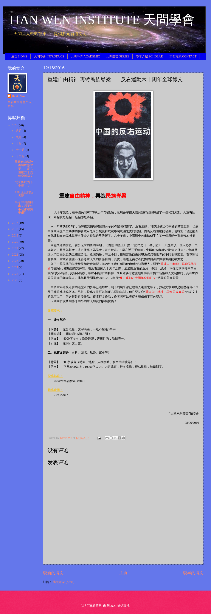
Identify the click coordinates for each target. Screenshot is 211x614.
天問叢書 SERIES (117, 56)
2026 (15, 280)
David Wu (18, 96)
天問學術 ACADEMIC (85, 56)
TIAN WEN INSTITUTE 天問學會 (101, 20)
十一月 (20, 150)
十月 (19, 143)
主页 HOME (19, 56)
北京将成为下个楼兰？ (24, 184)
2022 (15, 254)
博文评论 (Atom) (63, 582)
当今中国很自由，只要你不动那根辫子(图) (24, 208)
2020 (15, 241)
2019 (15, 235)
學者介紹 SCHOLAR (149, 56)
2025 (15, 273)
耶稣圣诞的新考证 (24, 194)
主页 (123, 573)
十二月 (20, 156)
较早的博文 (193, 573)
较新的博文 (53, 573)
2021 (15, 248)
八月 (19, 130)
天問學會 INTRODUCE (49, 56)
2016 (15, 125)
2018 (15, 229)
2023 (15, 261)
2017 (15, 222)
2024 (15, 267)
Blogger (111, 605)
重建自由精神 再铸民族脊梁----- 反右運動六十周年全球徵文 (24, 169)
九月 (19, 137)
